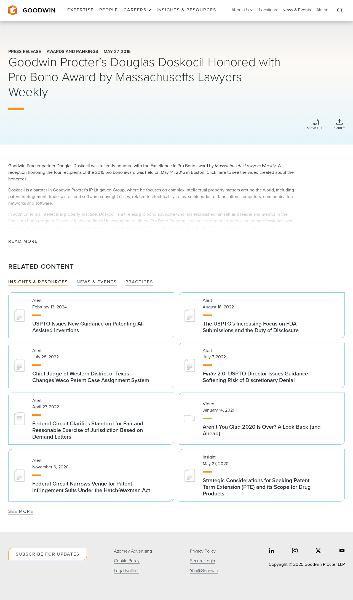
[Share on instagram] (295, 551)
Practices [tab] (139, 282)
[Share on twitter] (318, 551)
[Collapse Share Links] (339, 124)
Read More (23, 241)
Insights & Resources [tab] (38, 282)
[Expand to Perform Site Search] (340, 10)
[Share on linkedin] (271, 551)
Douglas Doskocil (73, 165)
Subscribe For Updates (47, 554)
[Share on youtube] (342, 551)
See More (20, 511)
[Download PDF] (315, 125)
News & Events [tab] (97, 282)
